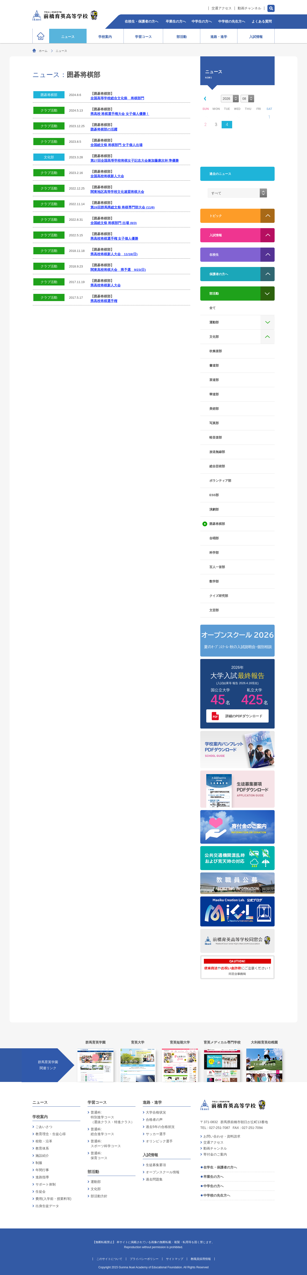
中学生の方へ (213, 1186)
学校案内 (40, 1117)
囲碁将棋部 (49, 95)
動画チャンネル (249, 8)
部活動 (93, 1172)
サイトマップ (174, 1258)
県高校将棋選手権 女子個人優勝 (114, 238)
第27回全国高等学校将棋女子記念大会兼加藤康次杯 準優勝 (134, 160)
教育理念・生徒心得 (50, 1134)
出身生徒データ (47, 1206)
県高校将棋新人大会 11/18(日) (114, 254)
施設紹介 (42, 1155)
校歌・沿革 (43, 1141)
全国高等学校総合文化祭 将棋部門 (117, 98)
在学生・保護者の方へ (220, 1167)
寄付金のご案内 (215, 1154)
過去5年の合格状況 (160, 1127)
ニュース (40, 1102)
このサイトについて (109, 1258)
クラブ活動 (49, 110)
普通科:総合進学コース (102, 1131)
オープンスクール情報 (162, 1172)
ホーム (43, 51)
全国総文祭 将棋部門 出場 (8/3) (113, 223)
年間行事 (42, 1170)
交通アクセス (222, 8)
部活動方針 (99, 1196)
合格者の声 (154, 1119)
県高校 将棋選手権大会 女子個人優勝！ (119, 114)
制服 (38, 1163)
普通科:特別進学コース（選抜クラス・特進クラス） (112, 1117)
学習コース (97, 1102)
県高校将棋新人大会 (105, 285)
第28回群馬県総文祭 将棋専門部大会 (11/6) (122, 207)
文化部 (49, 157)
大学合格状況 (156, 1112)
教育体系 (42, 1148)
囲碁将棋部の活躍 (103, 129)
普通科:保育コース (99, 1155)
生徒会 (40, 1191)
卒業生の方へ (213, 1177)
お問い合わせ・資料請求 (221, 1136)
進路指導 (42, 1177)
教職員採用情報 (201, 1258)
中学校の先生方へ (216, 1195)
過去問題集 (154, 1179)
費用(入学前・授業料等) (53, 1199)
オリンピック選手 (159, 1141)
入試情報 (150, 1155)
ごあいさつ (43, 1127)
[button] (204, 98)
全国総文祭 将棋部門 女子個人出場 (116, 145)
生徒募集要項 (156, 1165)
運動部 (96, 1182)
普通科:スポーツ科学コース (106, 1143)
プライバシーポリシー (144, 1258)
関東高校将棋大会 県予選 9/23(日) (118, 270)
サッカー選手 (156, 1134)
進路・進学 (152, 1102)
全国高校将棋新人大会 (107, 176)
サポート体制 (45, 1184)
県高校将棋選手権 (103, 301)
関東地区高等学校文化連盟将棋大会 (117, 192)
